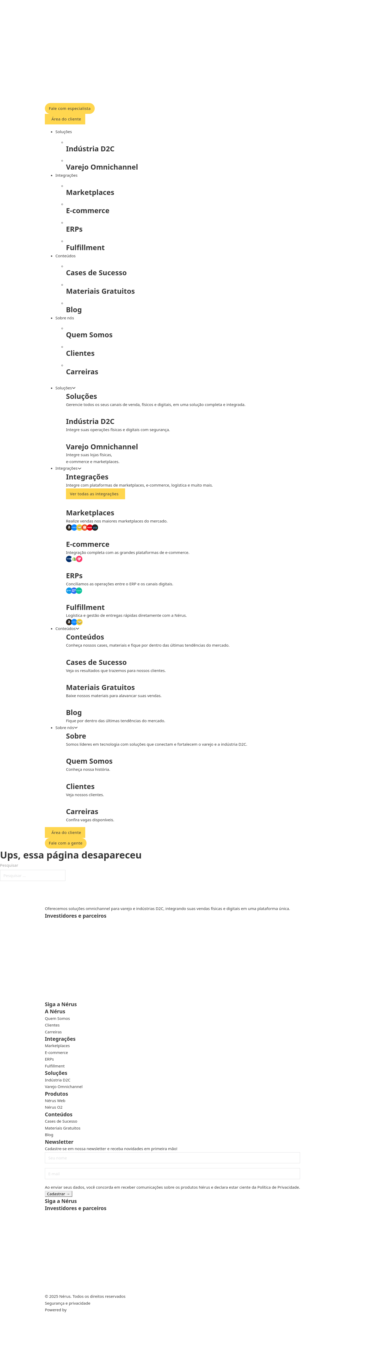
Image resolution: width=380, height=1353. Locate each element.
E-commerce (56, 1052)
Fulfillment (55, 1066)
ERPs (49, 1059)
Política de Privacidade (278, 1187)
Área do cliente (66, 119)
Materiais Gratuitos (62, 1128)
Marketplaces (57, 1045)
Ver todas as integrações (94, 493)
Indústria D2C (57, 1080)
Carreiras (53, 1031)
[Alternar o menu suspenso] (74, 388)
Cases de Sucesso (61, 1121)
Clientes (52, 1025)
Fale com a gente (66, 843)
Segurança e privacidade (67, 1303)
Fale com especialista (70, 108)
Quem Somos (57, 1018)
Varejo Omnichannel (64, 1086)
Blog (49, 1134)
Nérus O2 (54, 1107)
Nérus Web (55, 1100)
